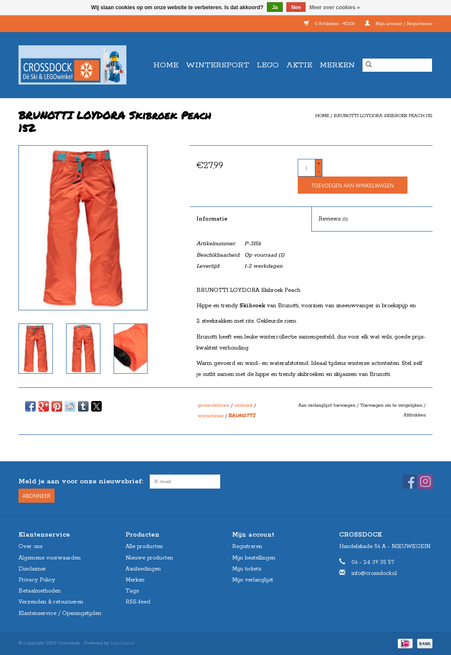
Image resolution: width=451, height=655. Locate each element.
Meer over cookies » (335, 7)
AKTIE (299, 65)
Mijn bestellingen (253, 558)
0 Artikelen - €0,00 (330, 24)
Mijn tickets (246, 569)
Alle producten (144, 546)
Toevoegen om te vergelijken (392, 405)
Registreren (247, 546)
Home (165, 65)
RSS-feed (138, 602)
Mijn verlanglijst (252, 580)
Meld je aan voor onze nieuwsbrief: (80, 481)
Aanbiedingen (143, 569)
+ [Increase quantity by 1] (319, 164)
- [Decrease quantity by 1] (319, 172)
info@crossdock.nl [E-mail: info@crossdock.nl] (374, 573)
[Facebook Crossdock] (410, 482)
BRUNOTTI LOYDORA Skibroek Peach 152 (383, 116)
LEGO (268, 65)
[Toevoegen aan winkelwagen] (352, 185)
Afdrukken (414, 415)
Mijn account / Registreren (399, 24)
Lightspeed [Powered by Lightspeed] (123, 643)
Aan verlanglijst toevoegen (327, 405)
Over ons (30, 546)
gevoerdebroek (213, 405)
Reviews (333, 219)
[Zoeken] (397, 65)
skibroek (243, 405)
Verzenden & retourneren (50, 602)
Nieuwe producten (149, 558)
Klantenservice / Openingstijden (59, 613)
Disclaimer (32, 569)
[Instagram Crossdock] (425, 482)
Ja (274, 7)
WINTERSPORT (217, 65)
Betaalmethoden (39, 591)
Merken (337, 65)
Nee (296, 7)
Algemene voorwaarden (49, 558)
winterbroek (211, 416)
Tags (132, 591)
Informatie (211, 219)
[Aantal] (306, 168)
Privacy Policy (36, 580)
